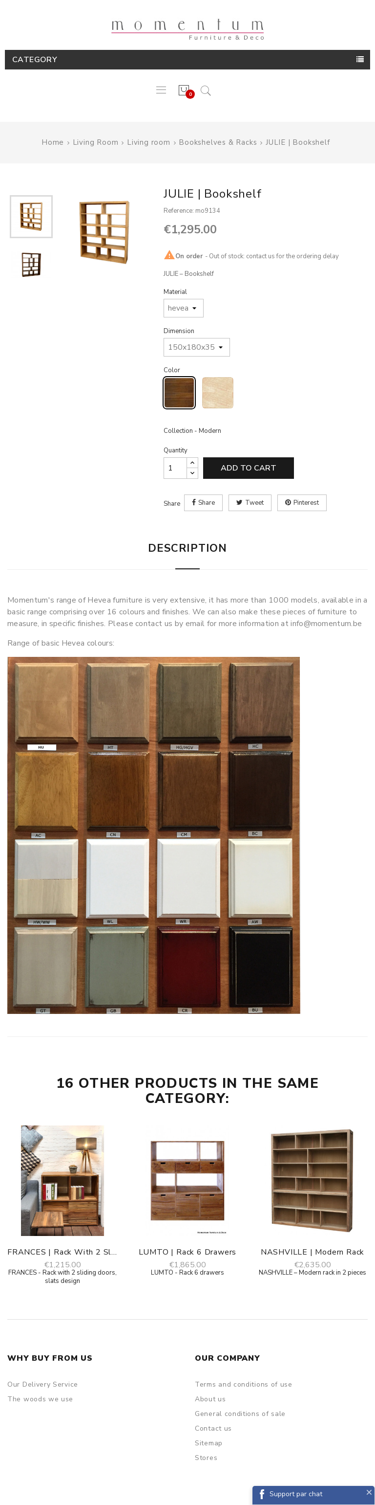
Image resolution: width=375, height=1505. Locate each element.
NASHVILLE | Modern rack (312, 1252)
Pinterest (306, 502)
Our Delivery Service (42, 1384)
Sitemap (209, 1443)
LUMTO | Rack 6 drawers (188, 1252)
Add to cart (248, 468)
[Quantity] (175, 468)
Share (206, 502)
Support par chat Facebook (296, 1497)
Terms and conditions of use (243, 1384)
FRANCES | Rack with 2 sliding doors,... (62, 1252)
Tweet (254, 502)
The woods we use (40, 1399)
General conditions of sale (240, 1413)
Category (34, 59)
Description (187, 548)
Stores (206, 1457)
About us (210, 1399)
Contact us (213, 1428)
